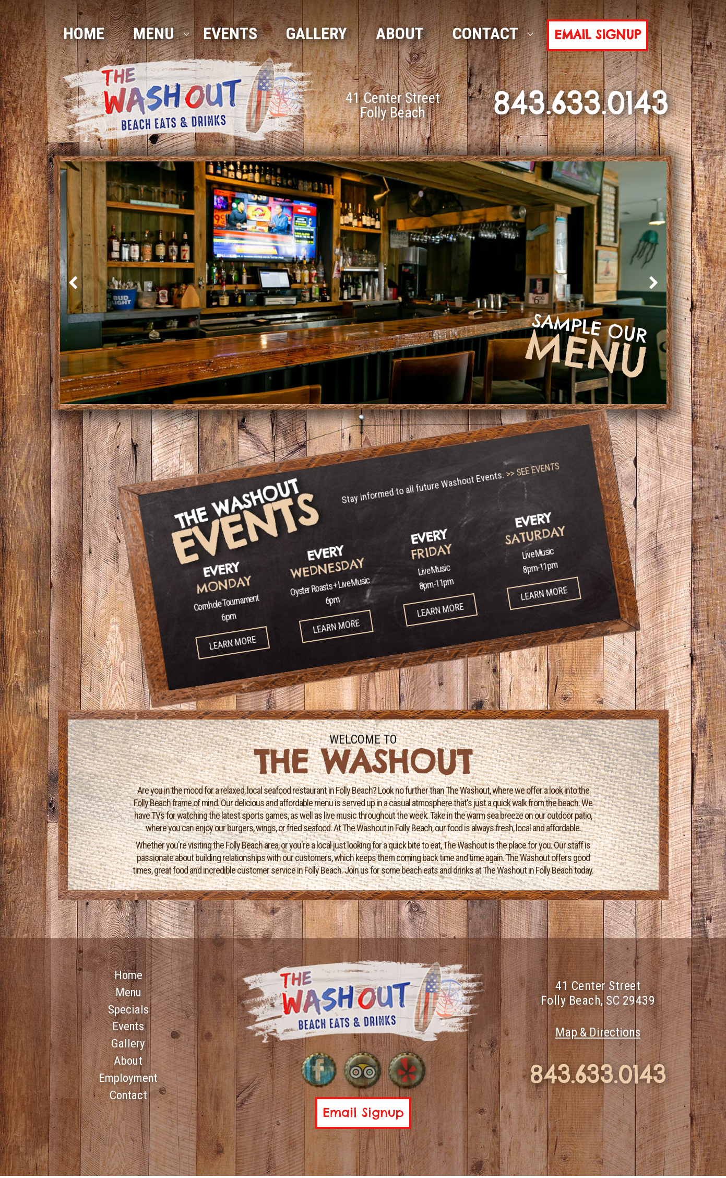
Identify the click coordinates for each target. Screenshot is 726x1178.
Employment (128, 1083)
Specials (128, 1012)
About (400, 33)
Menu (153, 33)
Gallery (316, 33)
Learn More (196, 611)
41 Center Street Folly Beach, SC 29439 (598, 993)
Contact (485, 33)
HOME (83, 33)
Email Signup (597, 34)
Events (230, 33)
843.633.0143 (598, 1076)
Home (128, 976)
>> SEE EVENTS (526, 506)
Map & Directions (598, 1034)
